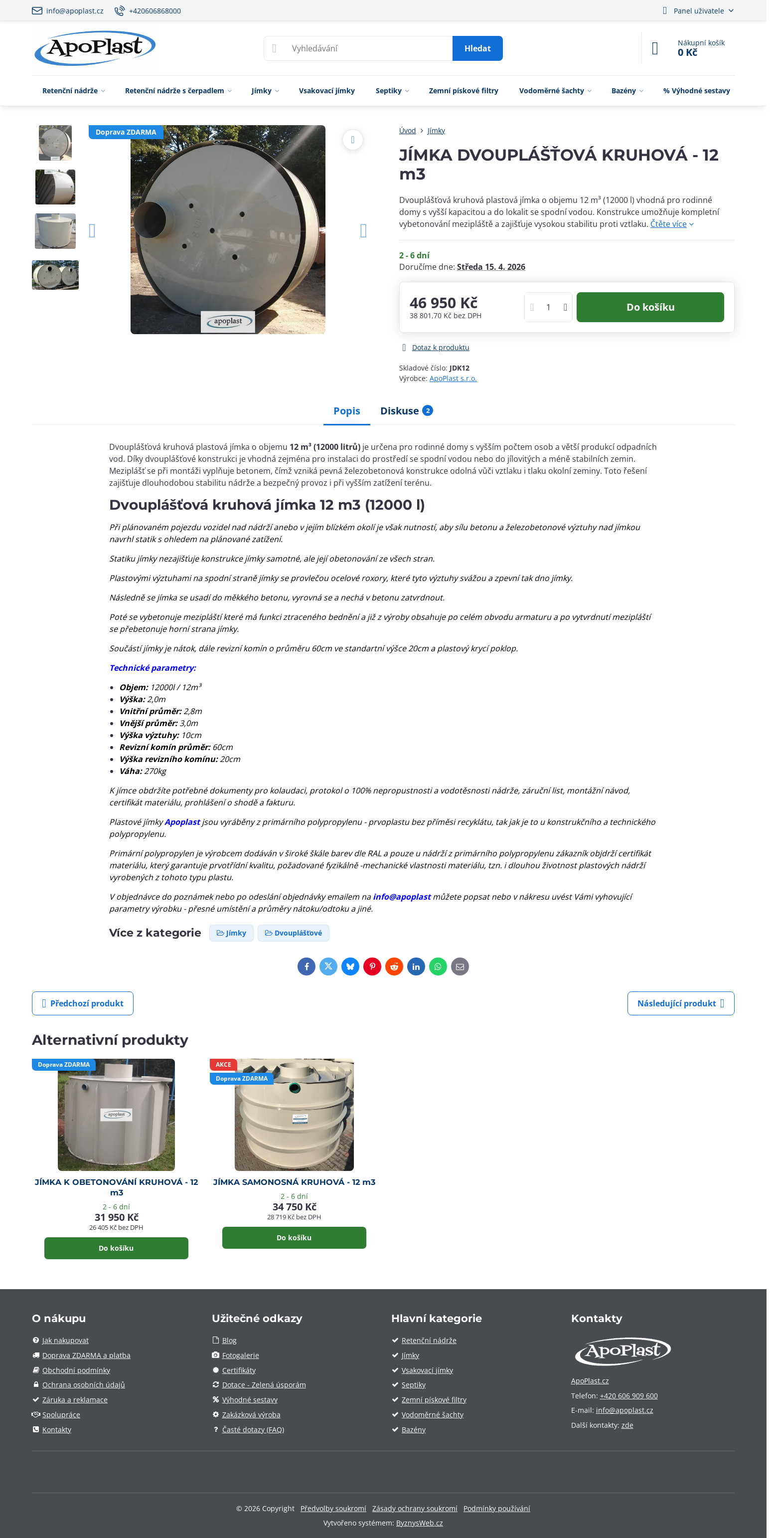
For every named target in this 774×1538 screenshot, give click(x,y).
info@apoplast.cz (624, 1410)
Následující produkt (681, 1003)
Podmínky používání (497, 1508)
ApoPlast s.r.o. (453, 378)
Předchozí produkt (83, 1003)
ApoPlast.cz (590, 1380)
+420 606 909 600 (629, 1395)
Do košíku (650, 307)
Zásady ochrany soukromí (415, 1508)
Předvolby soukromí (333, 1508)
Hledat (477, 48)
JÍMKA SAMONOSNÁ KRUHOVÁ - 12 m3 (294, 1182)
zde (627, 1425)
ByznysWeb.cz (419, 1523)
